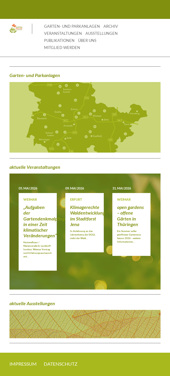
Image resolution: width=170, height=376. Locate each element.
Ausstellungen (101, 33)
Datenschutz (60, 364)
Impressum (23, 364)
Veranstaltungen (63, 33)
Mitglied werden (62, 47)
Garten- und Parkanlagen (72, 26)
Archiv (110, 26)
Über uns (87, 40)
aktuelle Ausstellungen (32, 303)
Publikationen (59, 40)
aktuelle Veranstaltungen (34, 167)
